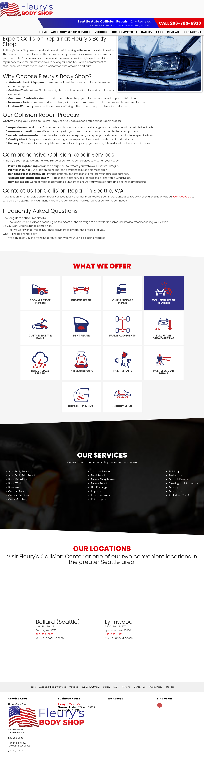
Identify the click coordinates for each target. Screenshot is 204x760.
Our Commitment (124, 32)
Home (43, 32)
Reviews (173, 32)
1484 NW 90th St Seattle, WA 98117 (131, 25)
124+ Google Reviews (77, 744)
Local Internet (108, 754)
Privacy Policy (155, 655)
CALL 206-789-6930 (180, 23)
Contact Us (192, 32)
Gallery (146, 32)
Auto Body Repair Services (70, 32)
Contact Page (182, 196)
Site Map (170, 655)
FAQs (160, 32)
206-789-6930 (44, 603)
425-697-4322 (114, 603)
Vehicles (101, 32)
